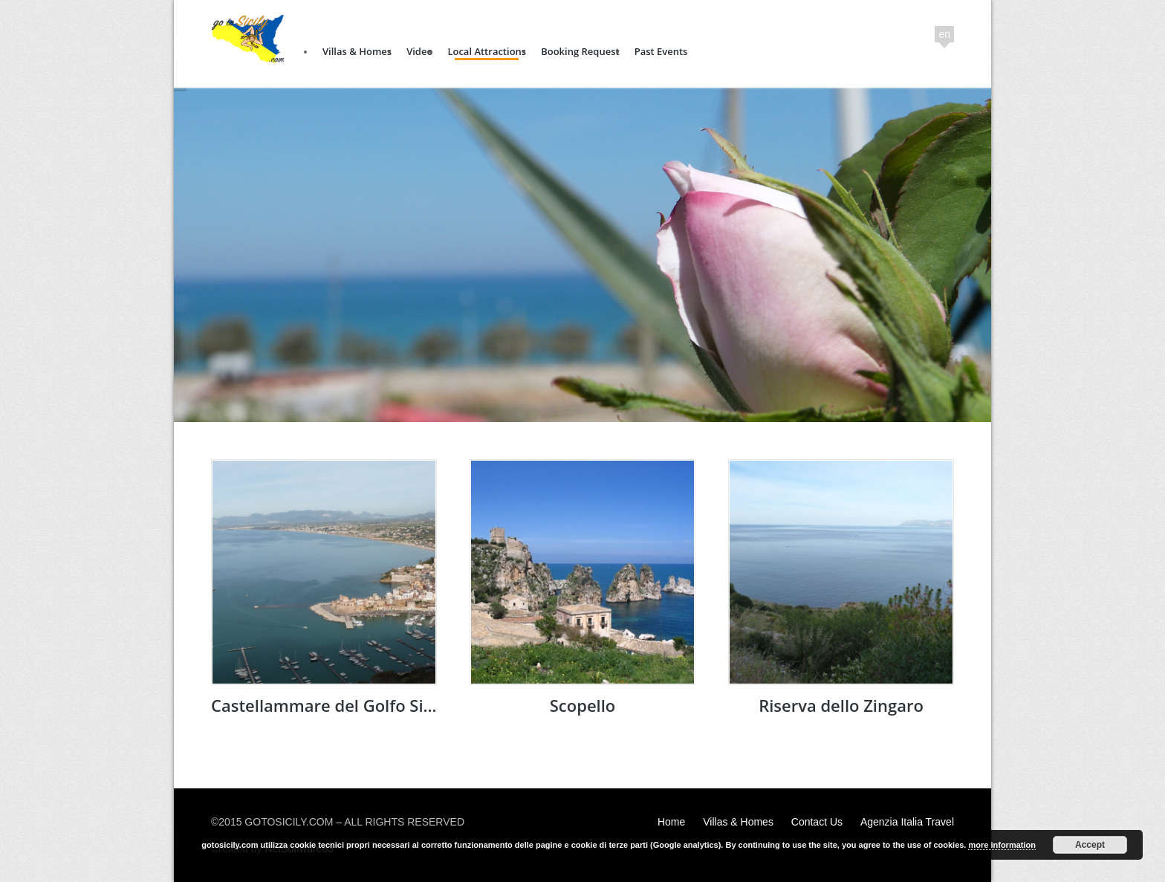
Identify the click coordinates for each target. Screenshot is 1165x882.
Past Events (661, 51)
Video (419, 51)
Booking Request (580, 51)
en (944, 34)
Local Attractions (486, 51)
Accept (1090, 845)
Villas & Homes (357, 51)
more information (1001, 844)
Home (671, 822)
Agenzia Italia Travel (907, 822)
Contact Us (817, 822)
